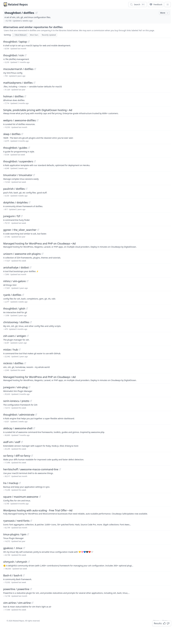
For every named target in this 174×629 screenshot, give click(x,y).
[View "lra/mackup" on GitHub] (20, 483)
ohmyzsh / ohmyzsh (15, 561)
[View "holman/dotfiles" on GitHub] (25, 96)
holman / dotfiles (13, 96)
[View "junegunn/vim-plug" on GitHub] (29, 387)
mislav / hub (10, 349)
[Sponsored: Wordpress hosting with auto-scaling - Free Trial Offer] (87, 511)
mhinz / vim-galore (14, 281)
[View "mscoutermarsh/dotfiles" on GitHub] (35, 69)
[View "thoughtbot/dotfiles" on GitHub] (36, 13)
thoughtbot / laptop (15, 41)
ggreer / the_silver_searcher (19, 229)
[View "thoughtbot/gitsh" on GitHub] (27, 308)
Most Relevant (20, 35)
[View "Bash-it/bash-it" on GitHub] (23, 575)
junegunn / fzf (11, 216)
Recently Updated (49, 35)
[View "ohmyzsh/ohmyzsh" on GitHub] (29, 562)
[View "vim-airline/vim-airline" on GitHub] (32, 603)
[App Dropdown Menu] (168, 4)
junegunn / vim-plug (15, 387)
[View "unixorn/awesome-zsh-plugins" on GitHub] (42, 254)
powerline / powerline (16, 589)
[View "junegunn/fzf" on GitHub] (22, 216)
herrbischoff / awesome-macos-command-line (30, 469)
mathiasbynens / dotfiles (18, 82)
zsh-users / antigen (14, 336)
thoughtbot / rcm (13, 55)
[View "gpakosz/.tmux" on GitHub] (24, 548)
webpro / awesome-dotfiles (19, 120)
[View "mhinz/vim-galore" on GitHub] (27, 281)
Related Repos (18, 4)
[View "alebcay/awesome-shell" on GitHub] (34, 428)
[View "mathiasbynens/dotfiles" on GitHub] (34, 83)
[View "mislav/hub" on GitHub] (19, 349)
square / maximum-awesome (20, 496)
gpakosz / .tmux (12, 548)
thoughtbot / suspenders (18, 161)
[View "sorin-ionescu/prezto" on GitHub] (31, 401)
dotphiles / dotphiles (15, 202)
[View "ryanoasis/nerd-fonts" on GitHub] (31, 521)
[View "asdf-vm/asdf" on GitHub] (22, 442)
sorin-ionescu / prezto (16, 401)
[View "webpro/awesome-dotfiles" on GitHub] (37, 120)
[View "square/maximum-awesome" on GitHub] (40, 497)
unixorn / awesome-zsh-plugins (22, 253)
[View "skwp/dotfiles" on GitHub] (22, 134)
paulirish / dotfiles (14, 188)
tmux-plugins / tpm (14, 534)
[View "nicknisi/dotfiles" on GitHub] (25, 363)
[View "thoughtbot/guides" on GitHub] (29, 148)
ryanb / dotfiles (12, 295)
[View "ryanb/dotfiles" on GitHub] (23, 295)
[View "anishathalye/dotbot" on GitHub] (30, 267)
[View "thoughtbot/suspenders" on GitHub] (35, 161)
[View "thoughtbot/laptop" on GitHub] (28, 41)
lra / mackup (10, 483)
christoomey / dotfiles (16, 322)
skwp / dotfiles (12, 134)
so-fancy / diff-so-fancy (16, 455)
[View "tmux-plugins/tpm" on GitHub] (28, 534)
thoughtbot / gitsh (14, 308)
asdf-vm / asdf (11, 442)
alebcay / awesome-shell (17, 428)
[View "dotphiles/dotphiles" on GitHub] (29, 202)
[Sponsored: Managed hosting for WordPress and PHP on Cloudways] (87, 244)
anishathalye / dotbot (16, 267)
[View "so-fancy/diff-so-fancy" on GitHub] (32, 456)
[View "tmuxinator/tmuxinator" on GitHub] (34, 175)
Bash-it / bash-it (12, 575)
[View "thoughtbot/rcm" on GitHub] (25, 55)
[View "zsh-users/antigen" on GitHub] (28, 336)
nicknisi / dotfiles (13, 363)
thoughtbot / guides (15, 147)
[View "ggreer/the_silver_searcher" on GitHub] (38, 230)
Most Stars (34, 35)
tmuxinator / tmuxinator (17, 175)
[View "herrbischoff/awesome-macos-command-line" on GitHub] (60, 469)
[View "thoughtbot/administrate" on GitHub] (36, 414)
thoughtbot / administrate (18, 414)
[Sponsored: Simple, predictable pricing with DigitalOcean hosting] (87, 111)
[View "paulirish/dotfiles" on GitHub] (26, 189)
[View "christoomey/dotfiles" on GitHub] (31, 322)
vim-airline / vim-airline (17, 602)
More (164, 12)
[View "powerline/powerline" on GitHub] (31, 589)
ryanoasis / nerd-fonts (16, 520)
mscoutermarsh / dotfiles (18, 69)
